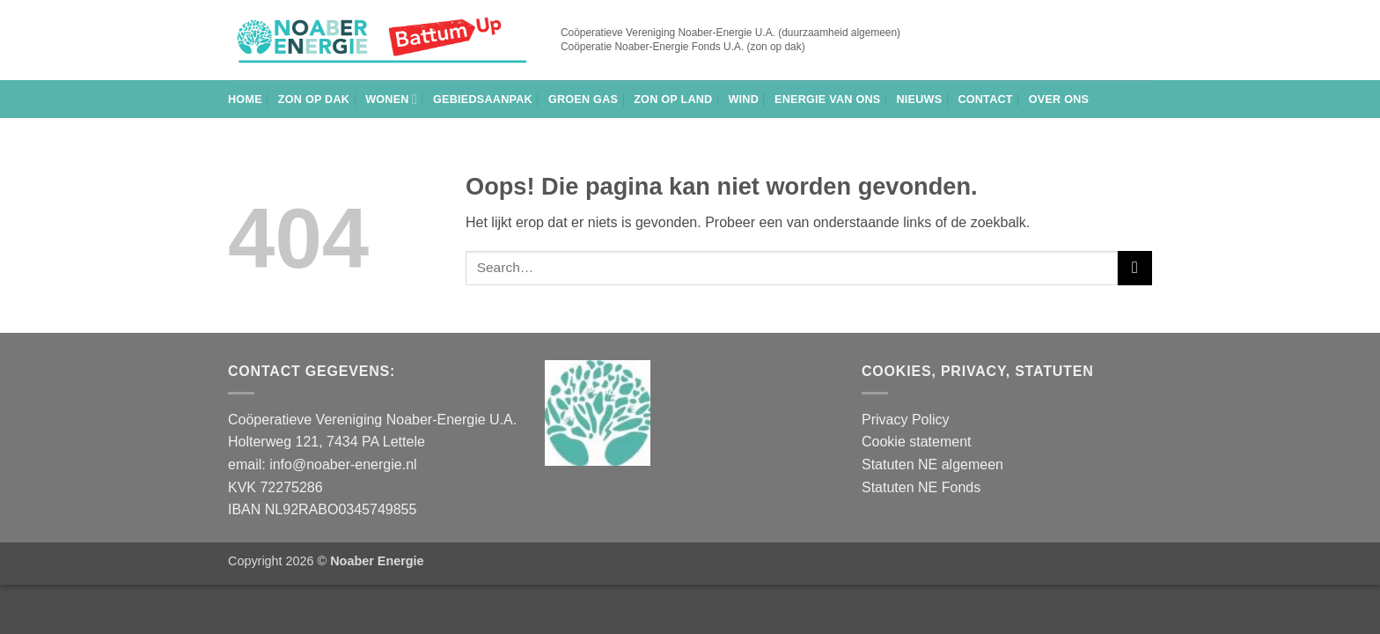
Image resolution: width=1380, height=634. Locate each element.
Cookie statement (917, 441)
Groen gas (583, 99)
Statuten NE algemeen (932, 464)
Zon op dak (313, 99)
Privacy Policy (906, 419)
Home (245, 99)
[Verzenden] (1135, 268)
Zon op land (673, 99)
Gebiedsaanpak (482, 99)
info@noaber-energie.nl (342, 464)
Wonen (391, 99)
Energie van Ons (827, 99)
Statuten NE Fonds (921, 487)
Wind (743, 99)
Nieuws (919, 99)
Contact (985, 99)
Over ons (1059, 99)
